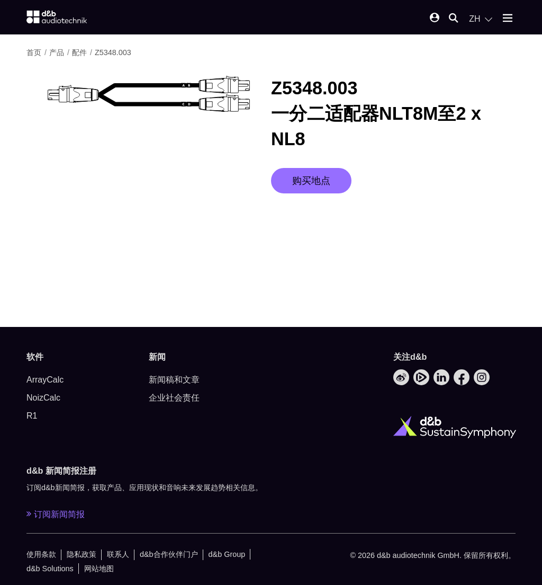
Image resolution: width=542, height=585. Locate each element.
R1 (31, 415)
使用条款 (41, 554)
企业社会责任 (174, 397)
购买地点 (311, 180)
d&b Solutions (50, 568)
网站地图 (99, 568)
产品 (57, 52)
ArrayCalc (45, 379)
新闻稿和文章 (174, 379)
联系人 (118, 554)
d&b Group (227, 554)
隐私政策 (81, 554)
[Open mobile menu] (508, 19)
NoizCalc (43, 397)
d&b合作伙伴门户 (169, 554)
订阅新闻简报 (55, 514)
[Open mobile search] (454, 19)
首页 (34, 52)
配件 (80, 52)
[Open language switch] (480, 19)
